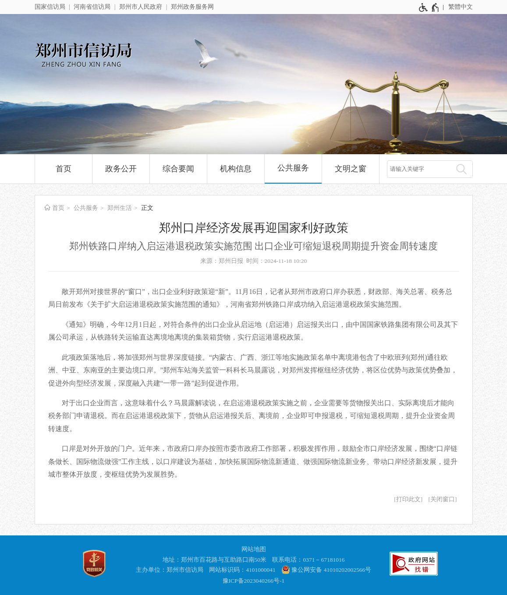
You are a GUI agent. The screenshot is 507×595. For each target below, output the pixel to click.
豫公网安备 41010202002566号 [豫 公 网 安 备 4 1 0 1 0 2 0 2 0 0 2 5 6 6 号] (326, 569)
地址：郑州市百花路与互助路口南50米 (215, 559)
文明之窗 (350, 168)
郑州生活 (119, 208)
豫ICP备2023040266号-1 (254, 580)
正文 (147, 208)
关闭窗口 (442, 499)
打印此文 (408, 499)
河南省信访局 (92, 7)
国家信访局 (50, 7)
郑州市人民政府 (140, 7)
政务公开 (121, 168)
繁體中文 (460, 7)
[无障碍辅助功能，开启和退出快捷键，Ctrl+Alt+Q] (429, 7)
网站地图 (253, 549)
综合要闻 (178, 168)
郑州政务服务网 (192, 7)
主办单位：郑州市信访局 (169, 570)
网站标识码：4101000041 (242, 570)
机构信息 (236, 168)
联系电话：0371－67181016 (308, 559)
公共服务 (293, 167)
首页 (63, 168)
